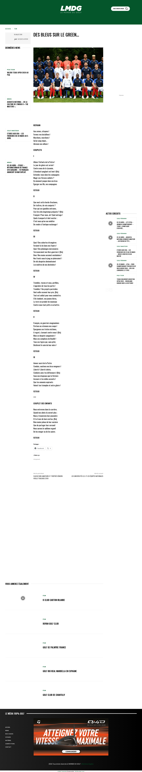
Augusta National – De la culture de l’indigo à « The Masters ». (17, 104)
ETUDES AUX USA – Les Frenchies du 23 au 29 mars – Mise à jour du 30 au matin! (126, 253)
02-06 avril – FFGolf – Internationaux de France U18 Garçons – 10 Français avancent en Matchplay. (18, 168)
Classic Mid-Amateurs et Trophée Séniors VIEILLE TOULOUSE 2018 (48, 477)
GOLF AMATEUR (13, 130)
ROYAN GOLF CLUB (51, 623)
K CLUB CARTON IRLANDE (54, 600)
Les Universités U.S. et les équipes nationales (87, 476)
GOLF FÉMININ (121, 218)
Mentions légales (87, 764)
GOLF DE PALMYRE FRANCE (54, 647)
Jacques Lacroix (23, 39)
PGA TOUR (11, 69)
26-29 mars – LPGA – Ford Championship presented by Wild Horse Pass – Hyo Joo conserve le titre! (126, 267)
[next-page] (110, 289)
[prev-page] (107, 289)
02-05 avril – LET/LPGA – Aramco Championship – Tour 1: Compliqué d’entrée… (125, 225)
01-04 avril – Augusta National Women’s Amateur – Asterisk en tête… (126, 239)
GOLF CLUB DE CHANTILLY (54, 694)
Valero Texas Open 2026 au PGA (17, 73)
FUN (15, 28)
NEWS (9, 99)
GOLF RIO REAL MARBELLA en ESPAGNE (60, 671)
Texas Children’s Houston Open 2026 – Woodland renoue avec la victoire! (126, 281)
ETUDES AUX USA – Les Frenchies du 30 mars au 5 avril (17, 136)
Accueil (8, 28)
